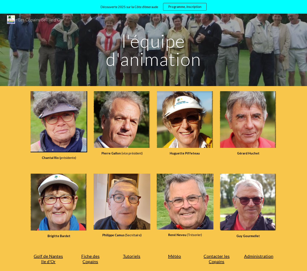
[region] (153, 7)
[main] (153, 50)
